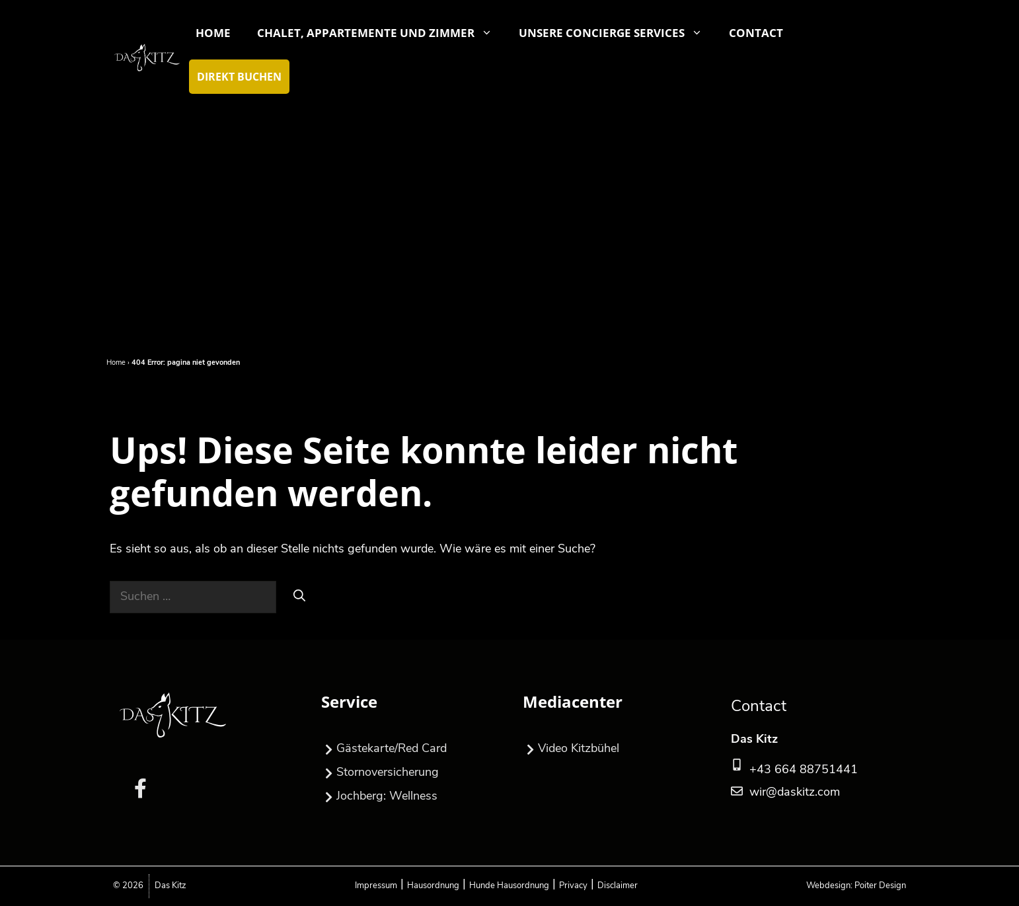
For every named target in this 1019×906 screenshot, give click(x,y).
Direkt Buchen (239, 76)
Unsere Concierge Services (617, 33)
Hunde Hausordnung (509, 886)
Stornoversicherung (380, 773)
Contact (756, 32)
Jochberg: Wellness (379, 797)
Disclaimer (617, 886)
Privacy (573, 886)
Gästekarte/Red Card (384, 749)
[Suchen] (299, 596)
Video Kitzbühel (571, 749)
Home (213, 32)
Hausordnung (433, 886)
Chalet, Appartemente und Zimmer (381, 33)
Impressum (376, 886)
